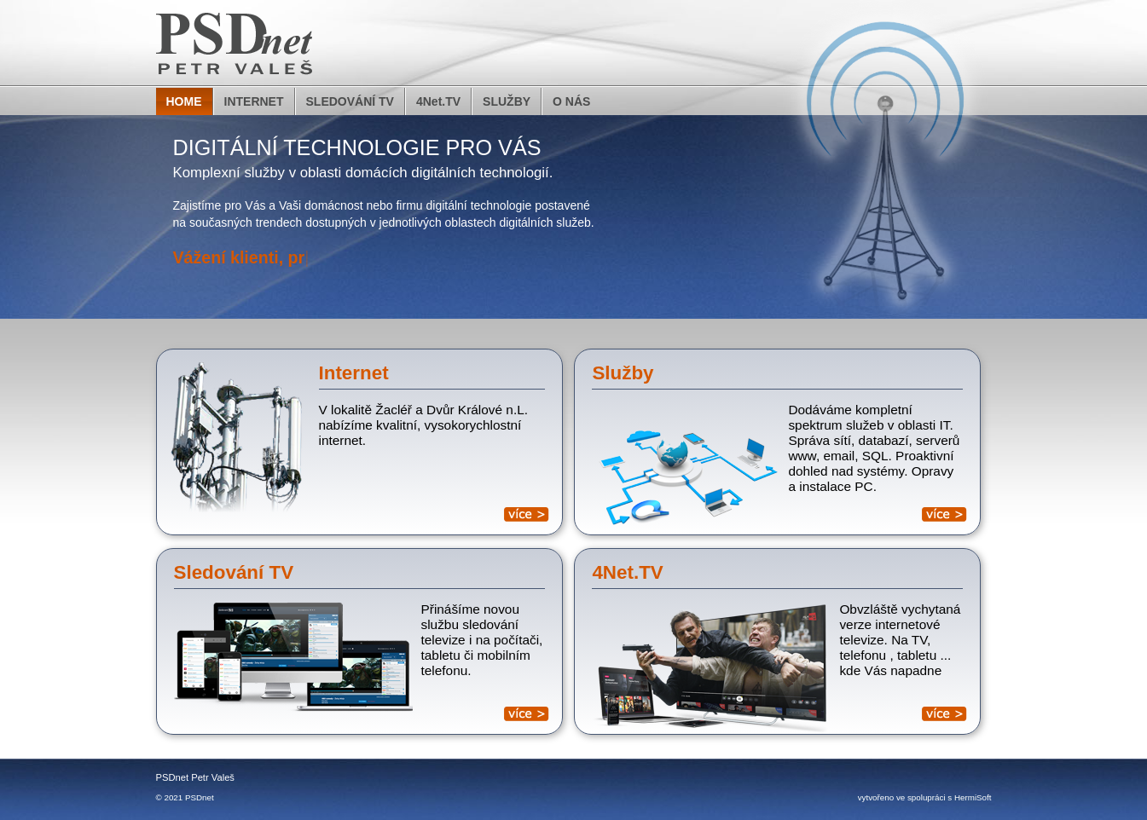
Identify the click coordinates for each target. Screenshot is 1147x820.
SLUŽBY (506, 101)
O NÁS (571, 101)
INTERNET (254, 101)
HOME (184, 101)
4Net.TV (438, 101)
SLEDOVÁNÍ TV (350, 101)
